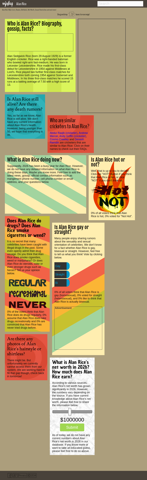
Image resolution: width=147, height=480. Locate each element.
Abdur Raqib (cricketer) (63, 132)
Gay (57, 266)
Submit (72, 427)
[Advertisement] (102, 65)
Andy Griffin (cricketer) (72, 136)
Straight (59, 274)
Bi (56, 282)
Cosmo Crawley (59, 139)
